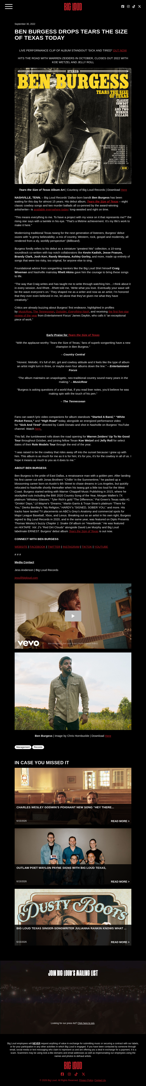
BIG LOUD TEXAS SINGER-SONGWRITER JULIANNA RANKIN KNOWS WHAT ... (71, 928)
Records (38, 747)
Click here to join (86, 1023)
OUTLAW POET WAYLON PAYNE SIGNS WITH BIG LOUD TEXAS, (61, 867)
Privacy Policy (86, 1080)
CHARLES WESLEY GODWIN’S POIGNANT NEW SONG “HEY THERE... (65, 807)
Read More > (120, 821)
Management (23, 747)
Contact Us (100, 1080)
